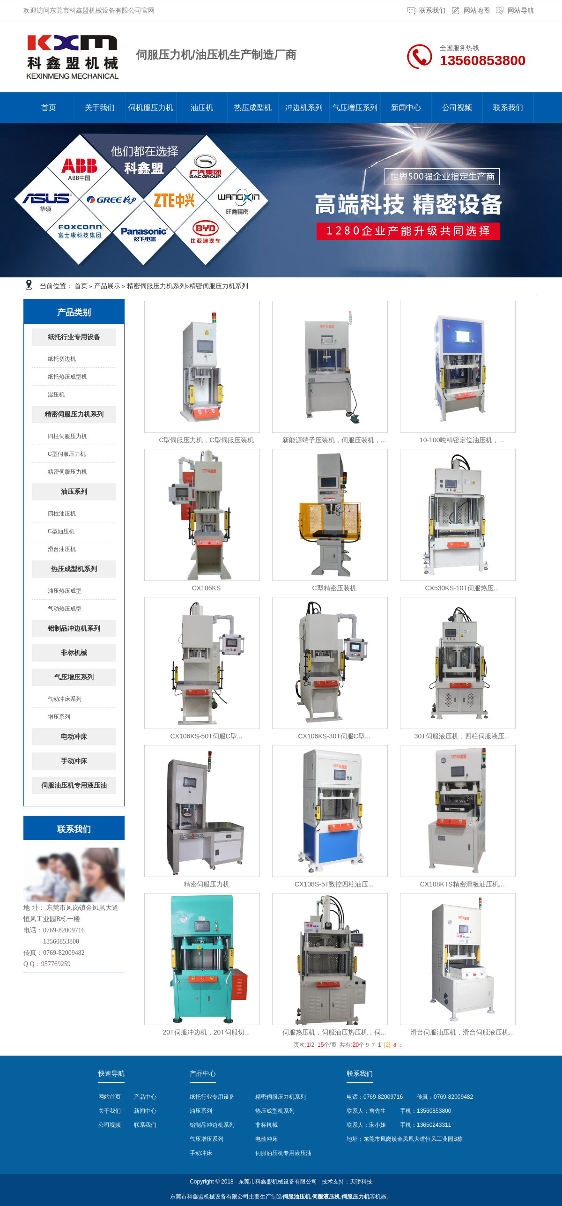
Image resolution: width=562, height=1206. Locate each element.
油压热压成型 (64, 591)
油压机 (202, 108)
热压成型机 (253, 108)
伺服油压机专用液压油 (74, 785)
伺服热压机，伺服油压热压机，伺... (334, 1032)
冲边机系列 (304, 108)
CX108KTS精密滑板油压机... (462, 884)
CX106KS (206, 588)
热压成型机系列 (74, 569)
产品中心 (145, 1097)
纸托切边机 (62, 359)
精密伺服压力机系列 (156, 286)
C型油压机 (61, 531)
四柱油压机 (62, 513)
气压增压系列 (355, 108)
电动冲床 (74, 736)
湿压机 (56, 394)
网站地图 (477, 10)
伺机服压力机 (150, 108)
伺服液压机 (326, 1196)
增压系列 (59, 717)
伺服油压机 (296, 1196)
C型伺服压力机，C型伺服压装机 (206, 440)
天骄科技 (361, 1181)
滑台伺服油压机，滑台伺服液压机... (462, 1032)
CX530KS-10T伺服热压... (462, 588)
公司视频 (457, 108)
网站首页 (109, 1097)
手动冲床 (74, 761)
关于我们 (100, 108)
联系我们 (432, 10)
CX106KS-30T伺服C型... (334, 736)
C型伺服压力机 (67, 454)
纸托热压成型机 (67, 376)
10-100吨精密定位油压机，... (462, 440)
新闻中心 (406, 108)
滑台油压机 (62, 549)
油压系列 (74, 491)
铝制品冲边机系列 (74, 628)
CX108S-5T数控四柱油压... (334, 884)
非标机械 (74, 652)
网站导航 (521, 10)
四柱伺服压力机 (67, 436)
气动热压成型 (64, 608)
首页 (48, 108)
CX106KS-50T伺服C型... (206, 736)
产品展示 (107, 286)
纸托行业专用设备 (74, 337)
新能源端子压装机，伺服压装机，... (334, 440)
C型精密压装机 (334, 588)
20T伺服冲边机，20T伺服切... (206, 1032)
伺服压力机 (355, 1196)
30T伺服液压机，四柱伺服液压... (462, 736)
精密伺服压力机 (67, 472)
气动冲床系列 (64, 699)
